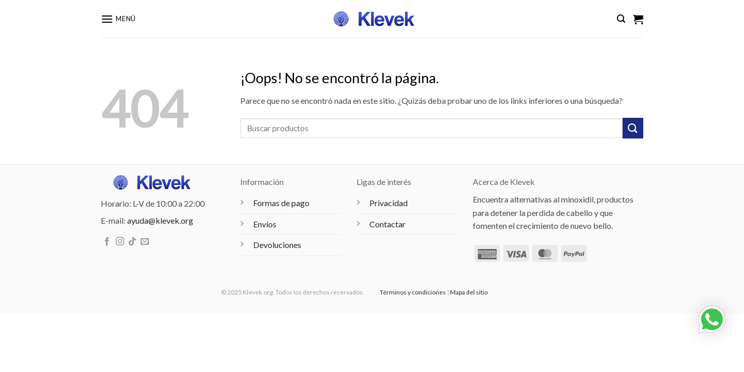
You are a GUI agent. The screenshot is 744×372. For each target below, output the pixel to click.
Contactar (387, 224)
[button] (118, 19)
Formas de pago (281, 203)
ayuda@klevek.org (160, 220)
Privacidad (388, 203)
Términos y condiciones (413, 292)
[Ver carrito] (638, 19)
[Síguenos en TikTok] (132, 241)
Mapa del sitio (469, 292)
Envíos (264, 224)
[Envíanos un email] (145, 241)
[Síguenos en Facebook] (107, 241)
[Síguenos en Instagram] (120, 241)
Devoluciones (277, 245)
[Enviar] (633, 128)
